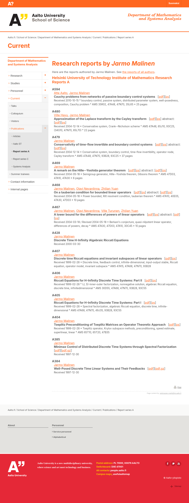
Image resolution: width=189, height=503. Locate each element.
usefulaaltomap (121, 474)
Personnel (17, 90)
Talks (14, 106)
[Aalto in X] (173, 463)
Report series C (20, 159)
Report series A (126, 37)
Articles (16, 136)
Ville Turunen (110, 211)
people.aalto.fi (118, 470)
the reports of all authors (138, 72)
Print (179, 387)
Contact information (23, 181)
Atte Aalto (61, 93)
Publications (109, 37)
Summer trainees (20, 174)
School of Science (26, 37)
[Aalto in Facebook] (167, 463)
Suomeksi (174, 3)
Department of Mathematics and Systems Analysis (64, 37)
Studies (15, 83)
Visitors (15, 121)
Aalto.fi (11, 37)
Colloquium (17, 113)
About (11, 425)
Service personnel (62, 431)
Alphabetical (59, 437)
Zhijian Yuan (109, 188)
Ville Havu (61, 115)
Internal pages (19, 189)
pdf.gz (66, 350)
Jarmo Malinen (79, 93)
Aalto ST (17, 144)
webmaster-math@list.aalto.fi (170, 393)
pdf (161, 96)
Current (97, 37)
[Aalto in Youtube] (178, 463)
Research (16, 75)
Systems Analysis (21, 166)
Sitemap (177, 486)
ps (167, 96)
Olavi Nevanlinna (87, 188)
